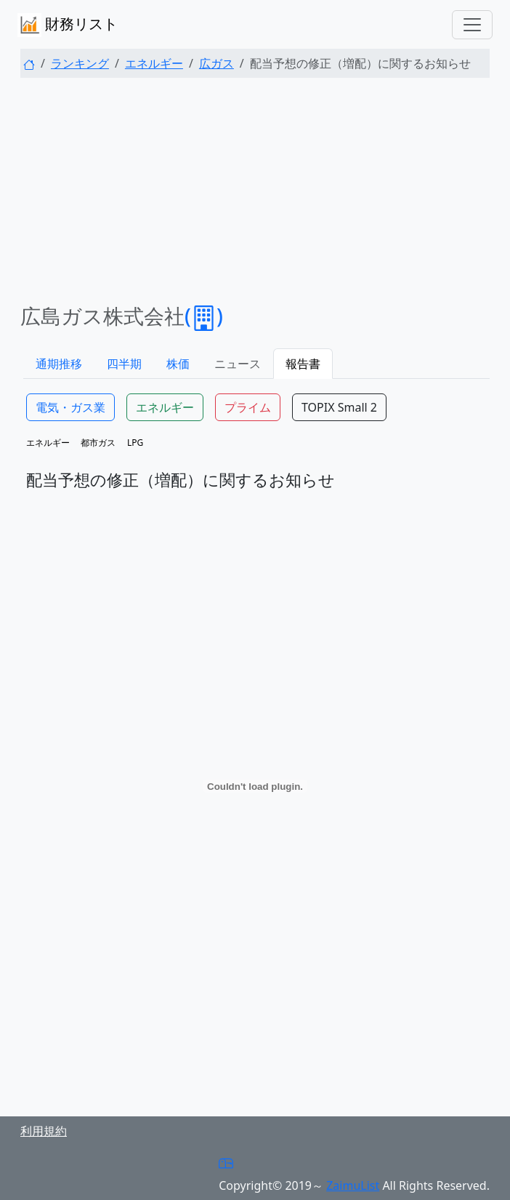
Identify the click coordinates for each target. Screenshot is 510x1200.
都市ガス (98, 442)
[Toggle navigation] (472, 24)
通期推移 (59, 364)
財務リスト (67, 25)
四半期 (124, 364)
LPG (135, 442)
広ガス (216, 63)
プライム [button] (247, 407)
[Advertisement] (255, 191)
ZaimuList (352, 1185)
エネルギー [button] (165, 407)
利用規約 (43, 1131)
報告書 (303, 364)
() (204, 315)
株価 (178, 364)
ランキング (80, 63)
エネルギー (154, 63)
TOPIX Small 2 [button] (339, 407)
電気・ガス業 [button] (70, 407)
